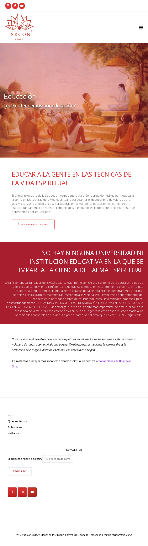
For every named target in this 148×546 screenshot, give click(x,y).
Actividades (15, 427)
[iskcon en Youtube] (22, 6)
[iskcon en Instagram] (22, 492)
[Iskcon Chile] (8, 6)
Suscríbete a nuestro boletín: (40, 458)
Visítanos (13, 433)
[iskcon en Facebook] (12, 492)
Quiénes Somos (18, 421)
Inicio (11, 415)
